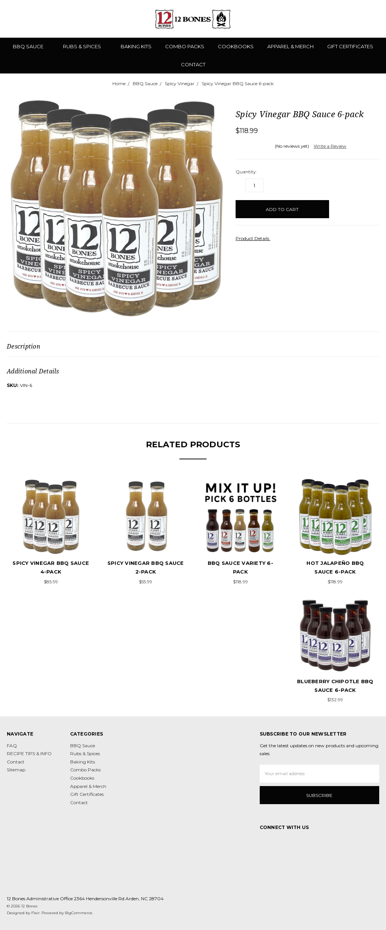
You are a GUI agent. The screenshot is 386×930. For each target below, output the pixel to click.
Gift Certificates (350, 46)
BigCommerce (78, 912)
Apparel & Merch (290, 46)
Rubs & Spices (85, 46)
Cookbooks (236, 46)
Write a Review (330, 146)
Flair (35, 912)
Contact (193, 64)
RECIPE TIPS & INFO (29, 753)
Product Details (255, 238)
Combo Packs (184, 46)
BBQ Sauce (31, 46)
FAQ (12, 745)
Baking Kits (136, 46)
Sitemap (16, 769)
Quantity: (246, 171)
